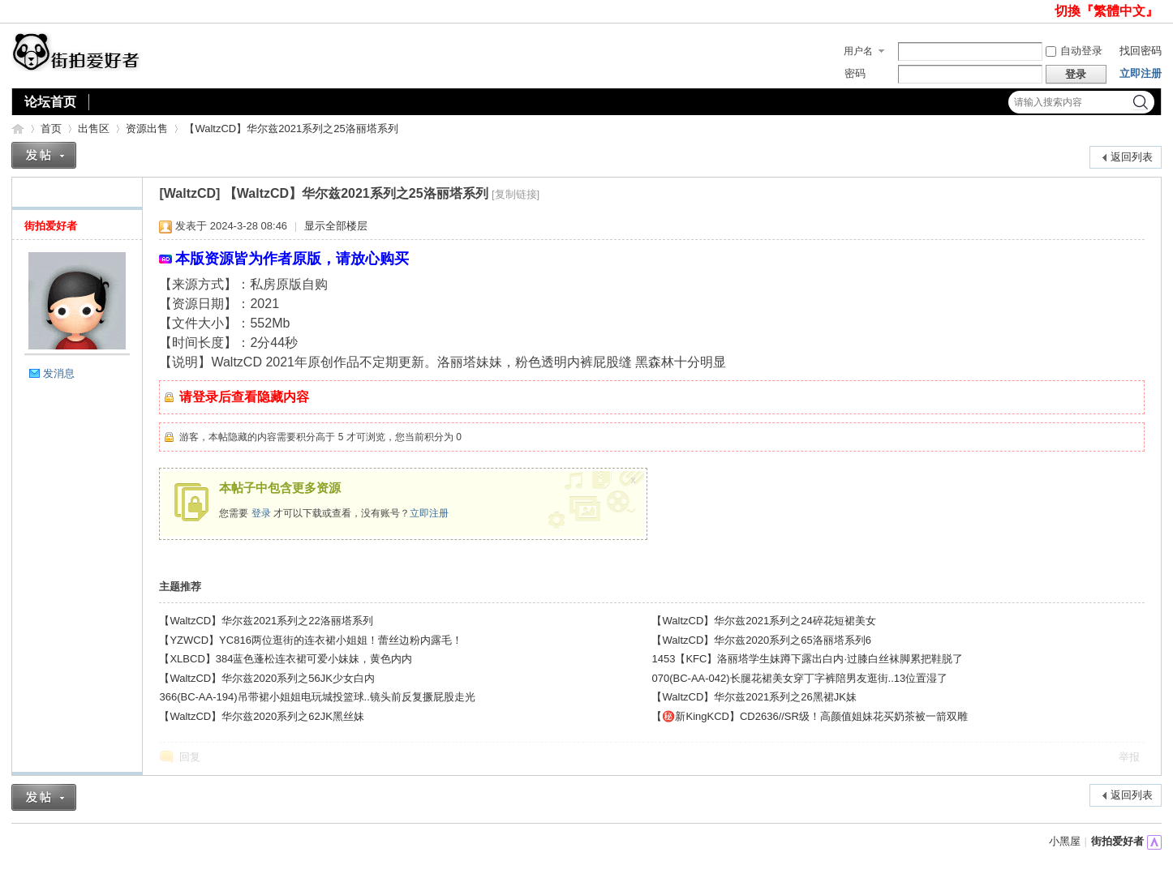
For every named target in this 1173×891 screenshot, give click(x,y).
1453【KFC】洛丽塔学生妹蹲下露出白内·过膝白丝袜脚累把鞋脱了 (807, 659)
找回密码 (1140, 51)
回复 (189, 757)
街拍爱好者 (17, 128)
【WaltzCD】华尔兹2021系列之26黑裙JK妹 (753, 697)
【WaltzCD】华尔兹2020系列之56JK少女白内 (266, 678)
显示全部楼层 (335, 226)
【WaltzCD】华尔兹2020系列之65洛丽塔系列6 (760, 640)
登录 (261, 513)
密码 (855, 73)
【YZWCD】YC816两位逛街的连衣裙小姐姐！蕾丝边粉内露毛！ (310, 640)
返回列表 (1132, 157)
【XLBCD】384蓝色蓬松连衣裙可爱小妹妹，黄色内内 (285, 659)
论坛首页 (50, 102)
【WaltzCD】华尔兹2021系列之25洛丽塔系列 (290, 128)
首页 (51, 128)
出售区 (94, 128)
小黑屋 (1065, 841)
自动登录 (1074, 51)
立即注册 (1140, 73)
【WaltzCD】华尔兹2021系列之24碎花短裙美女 (763, 621)
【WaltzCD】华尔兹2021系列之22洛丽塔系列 (265, 621)
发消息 (59, 373)
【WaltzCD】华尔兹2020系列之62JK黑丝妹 (261, 716)
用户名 (858, 51)
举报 (1129, 757)
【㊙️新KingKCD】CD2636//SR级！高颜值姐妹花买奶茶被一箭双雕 (809, 716)
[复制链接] (515, 194)
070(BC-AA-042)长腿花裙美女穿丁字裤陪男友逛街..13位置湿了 (799, 678)
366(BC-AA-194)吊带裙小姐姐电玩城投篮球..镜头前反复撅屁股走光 (317, 697)
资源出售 (147, 128)
